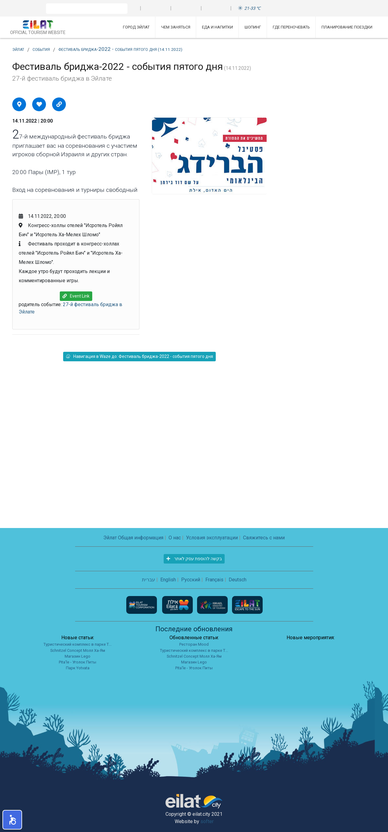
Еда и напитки (217, 27)
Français (214, 580)
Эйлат (18, 49)
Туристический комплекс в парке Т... (78, 644)
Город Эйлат (136, 27)
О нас (175, 538)
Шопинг (253, 27)
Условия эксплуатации (212, 538)
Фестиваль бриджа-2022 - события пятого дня (120, 49)
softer (207, 821)
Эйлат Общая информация (133, 538)
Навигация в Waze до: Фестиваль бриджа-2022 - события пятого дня (139, 356)
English (168, 580)
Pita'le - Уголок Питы (77, 662)
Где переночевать (291, 27)
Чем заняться (175, 27)
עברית (148, 580)
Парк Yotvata (77, 668)
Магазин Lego (77, 656)
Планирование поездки (346, 27)
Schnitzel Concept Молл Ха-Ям (77, 650)
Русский (190, 580)
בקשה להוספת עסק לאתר (194, 558)
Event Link (76, 296)
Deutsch (237, 580)
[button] (12, 820)
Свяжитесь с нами (264, 538)
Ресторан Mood (194, 644)
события (41, 49)
